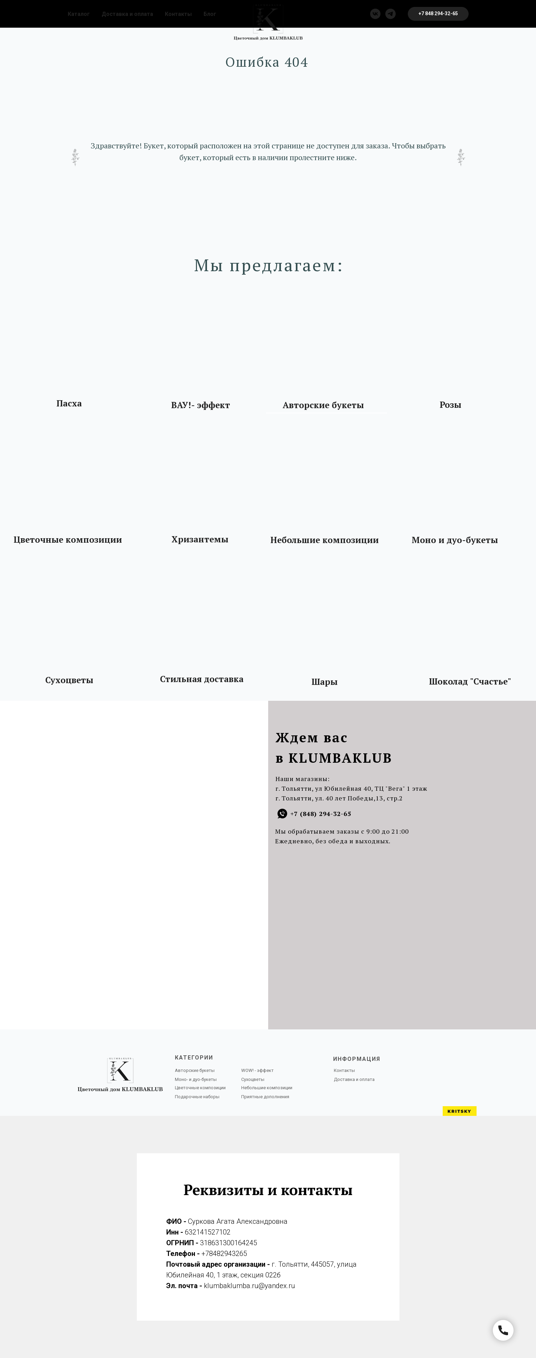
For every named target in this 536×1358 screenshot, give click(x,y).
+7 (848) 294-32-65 (320, 813)
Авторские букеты (323, 405)
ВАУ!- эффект (200, 405)
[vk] (375, 14)
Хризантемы (199, 539)
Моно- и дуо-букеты (196, 1079)
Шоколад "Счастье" (470, 681)
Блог (210, 14)
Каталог (79, 14)
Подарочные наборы (197, 1096)
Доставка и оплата (127, 14)
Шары (324, 681)
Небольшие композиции (324, 539)
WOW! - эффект (257, 1070)
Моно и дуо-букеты (455, 539)
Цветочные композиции (67, 539)
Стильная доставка (202, 679)
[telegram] (390, 14)
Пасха (69, 403)
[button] (438, 14)
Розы (450, 404)
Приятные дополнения (265, 1096)
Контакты (178, 14)
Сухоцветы (69, 680)
